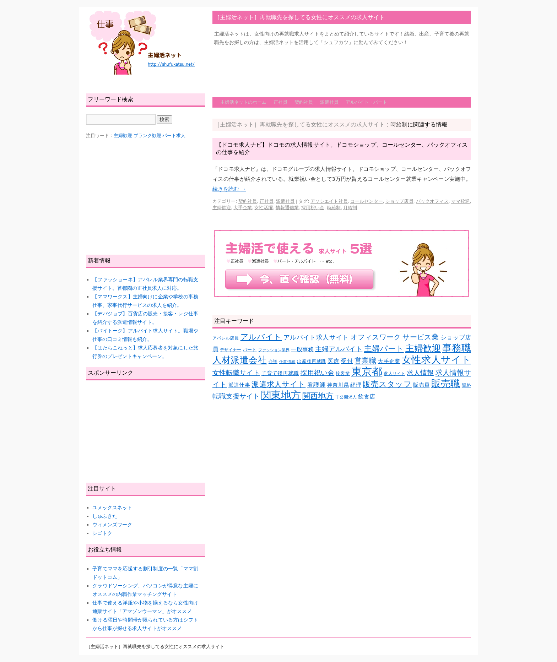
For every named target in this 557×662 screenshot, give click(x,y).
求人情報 (420, 372)
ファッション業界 (274, 350)
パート (249, 349)
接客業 (343, 373)
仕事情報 (287, 361)
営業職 (366, 360)
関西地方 (318, 395)
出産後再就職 (311, 361)
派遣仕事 (239, 385)
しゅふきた (104, 516)
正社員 (280, 102)
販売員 (421, 385)
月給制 (350, 207)
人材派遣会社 (239, 360)
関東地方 (281, 395)
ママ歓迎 (460, 201)
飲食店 (366, 397)
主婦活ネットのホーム (243, 102)
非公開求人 (346, 397)
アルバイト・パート (366, 102)
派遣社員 (329, 102)
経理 (355, 385)
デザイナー (230, 349)
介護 (273, 361)
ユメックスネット (112, 507)
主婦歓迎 (221, 207)
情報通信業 (287, 207)
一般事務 (302, 349)
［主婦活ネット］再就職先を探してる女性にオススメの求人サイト (299, 17)
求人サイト (394, 373)
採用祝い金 (312, 207)
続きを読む (229, 189)
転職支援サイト (236, 396)
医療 (333, 361)
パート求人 (173, 135)
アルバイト (261, 336)
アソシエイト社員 (329, 201)
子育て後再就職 (280, 373)
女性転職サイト (236, 372)
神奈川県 (338, 385)
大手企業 (242, 207)
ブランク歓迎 (147, 135)
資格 (466, 385)
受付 (347, 361)
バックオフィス (432, 201)
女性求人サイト (436, 359)
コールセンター (366, 201)
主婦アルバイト (338, 349)
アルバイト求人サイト (316, 337)
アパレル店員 (225, 338)
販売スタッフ (387, 384)
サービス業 (420, 337)
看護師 (316, 384)
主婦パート (384, 348)
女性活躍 (263, 207)
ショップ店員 (399, 201)
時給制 (334, 207)
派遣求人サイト (278, 384)
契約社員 (303, 102)
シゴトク (102, 533)
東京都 (366, 371)
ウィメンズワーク (112, 524)
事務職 (456, 348)
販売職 (445, 383)
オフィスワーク (375, 337)
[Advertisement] (341, 68)
